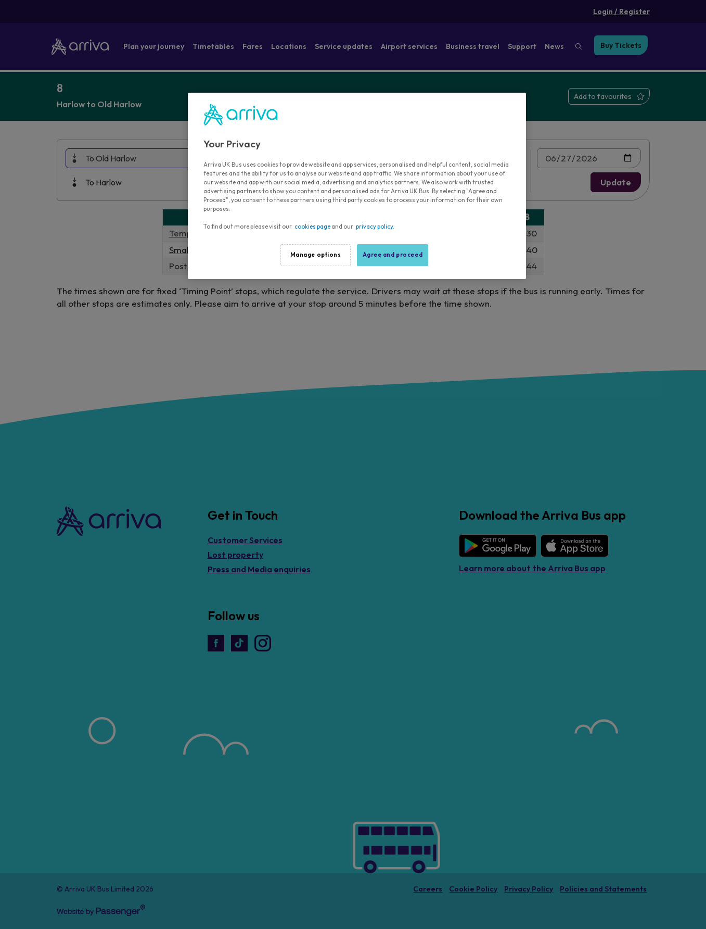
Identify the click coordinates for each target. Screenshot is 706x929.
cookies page (312, 226)
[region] (357, 186)
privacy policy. (375, 226)
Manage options (315, 254)
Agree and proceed (393, 254)
